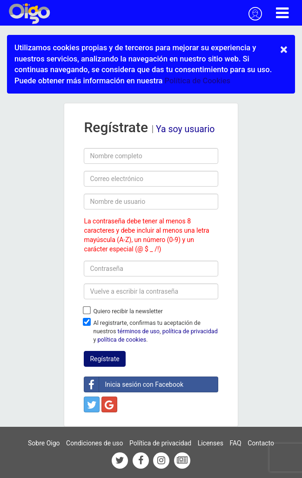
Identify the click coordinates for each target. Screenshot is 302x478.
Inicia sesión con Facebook (133, 384)
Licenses (210, 443)
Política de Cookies (197, 80)
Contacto (261, 443)
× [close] (284, 49)
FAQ (235, 443)
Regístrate (104, 359)
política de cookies (122, 339)
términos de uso (139, 331)
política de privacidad (190, 331)
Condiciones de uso (94, 443)
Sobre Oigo (44, 443)
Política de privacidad (160, 443)
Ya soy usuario (185, 129)
